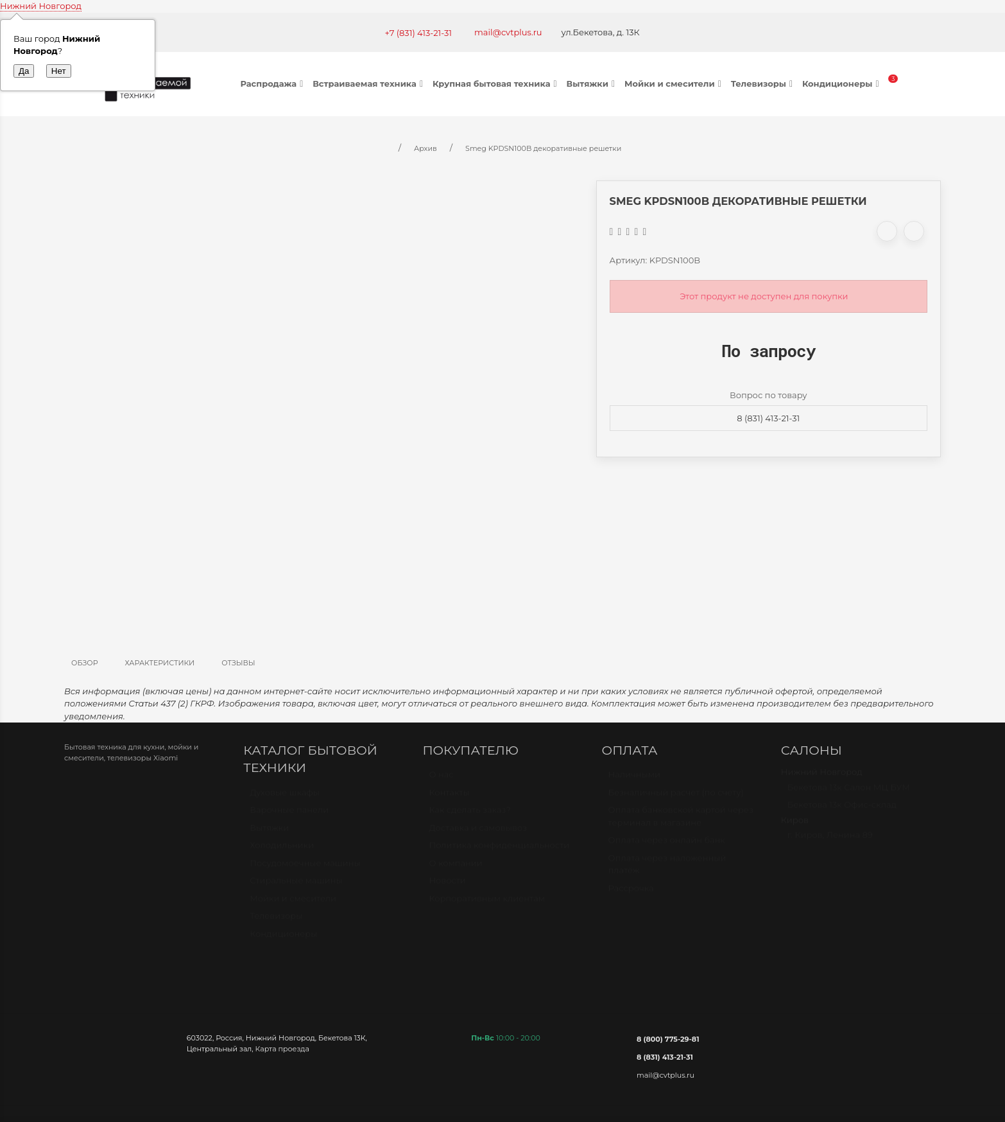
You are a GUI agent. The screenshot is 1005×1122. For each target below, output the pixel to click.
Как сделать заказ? (469, 816)
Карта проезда (282, 1048)
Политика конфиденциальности (499, 851)
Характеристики (160, 662)
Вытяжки (592, 83)
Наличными (634, 780)
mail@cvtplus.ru (508, 32)
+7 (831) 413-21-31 (418, 33)
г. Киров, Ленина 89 (830, 841)
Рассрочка (631, 894)
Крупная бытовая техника (496, 83)
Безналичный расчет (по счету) (676, 798)
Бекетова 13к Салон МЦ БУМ (848, 793)
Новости (447, 886)
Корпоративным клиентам (487, 904)
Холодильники (282, 851)
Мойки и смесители (674, 83)
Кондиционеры (842, 83)
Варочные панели (289, 816)
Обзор (84, 662)
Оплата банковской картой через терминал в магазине (680, 822)
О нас (441, 780)
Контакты (449, 798)
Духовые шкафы (285, 798)
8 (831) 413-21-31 (768, 418)
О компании (455, 869)
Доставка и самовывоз (478, 833)
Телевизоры (763, 83)
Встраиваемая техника (369, 83)
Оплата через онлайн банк (666, 846)
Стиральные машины (296, 886)
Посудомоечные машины (305, 869)
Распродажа (274, 83)
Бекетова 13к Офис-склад (842, 810)
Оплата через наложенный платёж (667, 870)
